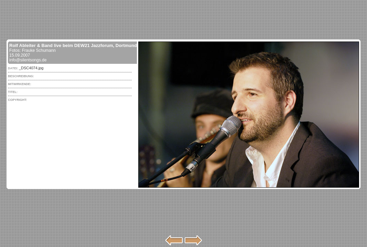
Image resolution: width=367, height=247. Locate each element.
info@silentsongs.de (27, 60)
